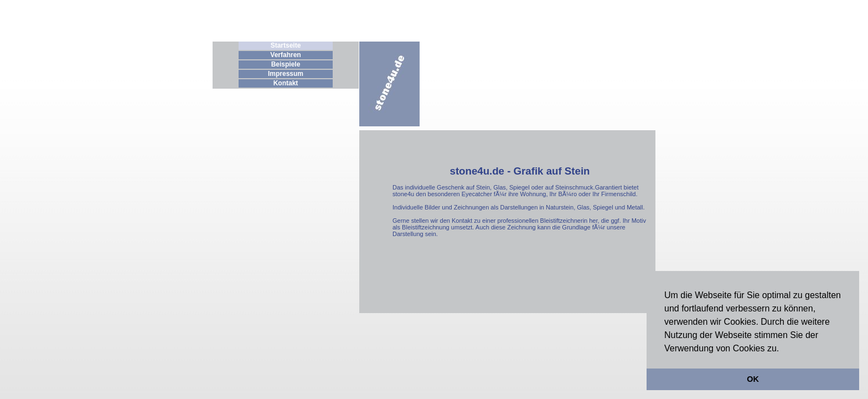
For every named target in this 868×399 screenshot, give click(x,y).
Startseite (286, 45)
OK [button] (753, 379)
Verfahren (285, 55)
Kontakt (285, 83)
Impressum (285, 74)
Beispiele (286, 64)
